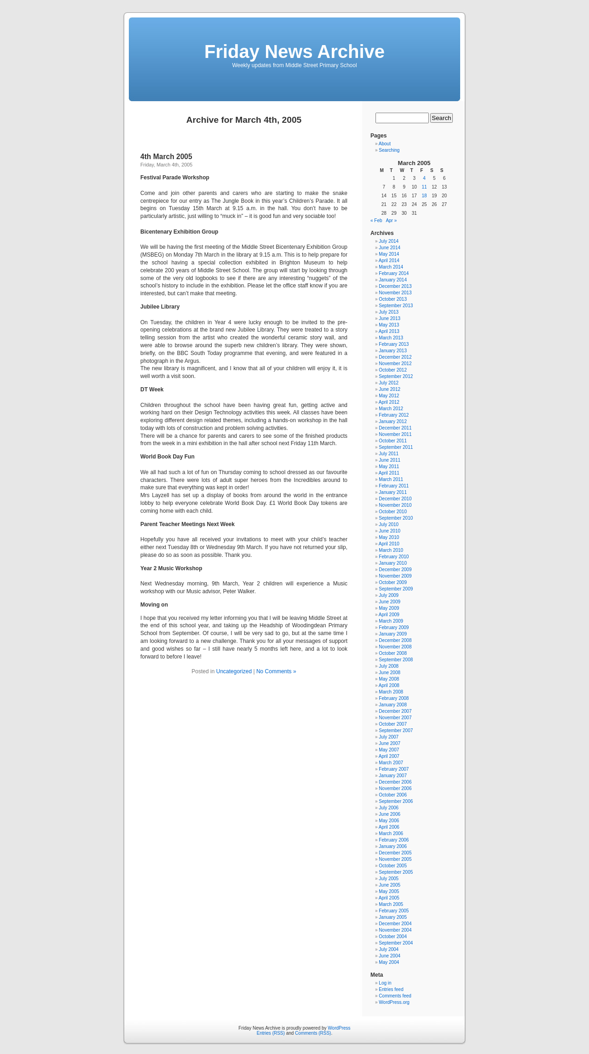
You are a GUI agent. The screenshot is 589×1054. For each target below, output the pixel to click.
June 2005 (389, 885)
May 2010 (389, 537)
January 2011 (393, 492)
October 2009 (393, 582)
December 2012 (395, 357)
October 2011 (393, 440)
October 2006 (393, 794)
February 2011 (394, 485)
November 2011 (395, 434)
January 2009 (393, 633)
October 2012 (393, 369)
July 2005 (388, 878)
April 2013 (389, 331)
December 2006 (395, 782)
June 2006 (389, 814)
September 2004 (396, 942)
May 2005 (389, 891)
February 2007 (394, 769)
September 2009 (396, 588)
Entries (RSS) (271, 1033)
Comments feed (395, 995)
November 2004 (395, 930)
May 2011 (389, 466)
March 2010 (391, 550)
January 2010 (393, 563)
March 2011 (391, 479)
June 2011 (389, 460)
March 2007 (391, 762)
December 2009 (395, 569)
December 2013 (395, 286)
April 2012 (389, 402)
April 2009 (389, 614)
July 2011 (388, 453)
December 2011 (395, 427)
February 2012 (394, 415)
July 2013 (388, 312)
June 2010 (389, 530)
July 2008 (388, 666)
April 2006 (389, 827)
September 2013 (396, 305)
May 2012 (389, 395)
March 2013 (391, 337)
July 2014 (388, 241)
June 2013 (389, 318)
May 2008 (389, 679)
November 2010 (395, 505)
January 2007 (393, 775)
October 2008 (393, 653)
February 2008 (394, 698)
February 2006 (394, 839)
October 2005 (393, 865)
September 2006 (396, 801)
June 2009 (389, 601)
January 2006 (393, 846)
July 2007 (388, 736)
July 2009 (388, 595)
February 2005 (394, 910)
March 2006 (391, 833)
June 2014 (389, 247)
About (385, 143)
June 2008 (389, 672)
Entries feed (391, 989)
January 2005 (393, 917)
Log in (385, 982)
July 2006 (388, 807)
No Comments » (276, 671)
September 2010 (396, 518)
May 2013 (389, 324)
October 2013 (393, 299)
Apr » (391, 220)
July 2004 (388, 949)
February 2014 (394, 273)
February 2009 (394, 627)
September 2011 (396, 447)
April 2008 (389, 685)
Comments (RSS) (313, 1033)
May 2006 (389, 820)
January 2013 (393, 350)
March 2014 (391, 266)
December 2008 (395, 640)
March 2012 (391, 408)
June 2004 (389, 955)
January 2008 (393, 704)
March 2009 (391, 621)
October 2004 (393, 936)
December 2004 (395, 923)
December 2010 (395, 498)
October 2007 (393, 724)
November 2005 (395, 859)
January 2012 (393, 421)
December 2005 (395, 852)
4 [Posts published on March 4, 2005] (424, 178)
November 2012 (395, 363)
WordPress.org (394, 1002)
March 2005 (391, 904)
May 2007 (389, 749)
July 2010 (388, 524)
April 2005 (389, 897)
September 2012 (396, 376)
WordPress (339, 1028)
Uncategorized (234, 671)
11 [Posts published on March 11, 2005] (424, 186)
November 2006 (395, 788)
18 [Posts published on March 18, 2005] (424, 195)
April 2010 (389, 543)
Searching (389, 150)
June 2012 (389, 389)
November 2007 (395, 717)
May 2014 (389, 254)
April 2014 (389, 260)
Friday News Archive (294, 51)
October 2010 (393, 511)
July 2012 (388, 382)
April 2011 (389, 472)
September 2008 (396, 659)
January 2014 (393, 279)
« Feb (376, 220)
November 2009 (395, 576)
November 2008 (395, 646)
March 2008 (391, 691)
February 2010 (394, 556)
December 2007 (395, 711)
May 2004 (389, 962)
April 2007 (389, 756)
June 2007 (389, 743)
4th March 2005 (166, 156)
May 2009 (389, 608)
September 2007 (396, 730)
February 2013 (394, 344)
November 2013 (395, 292)
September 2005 (396, 872)
